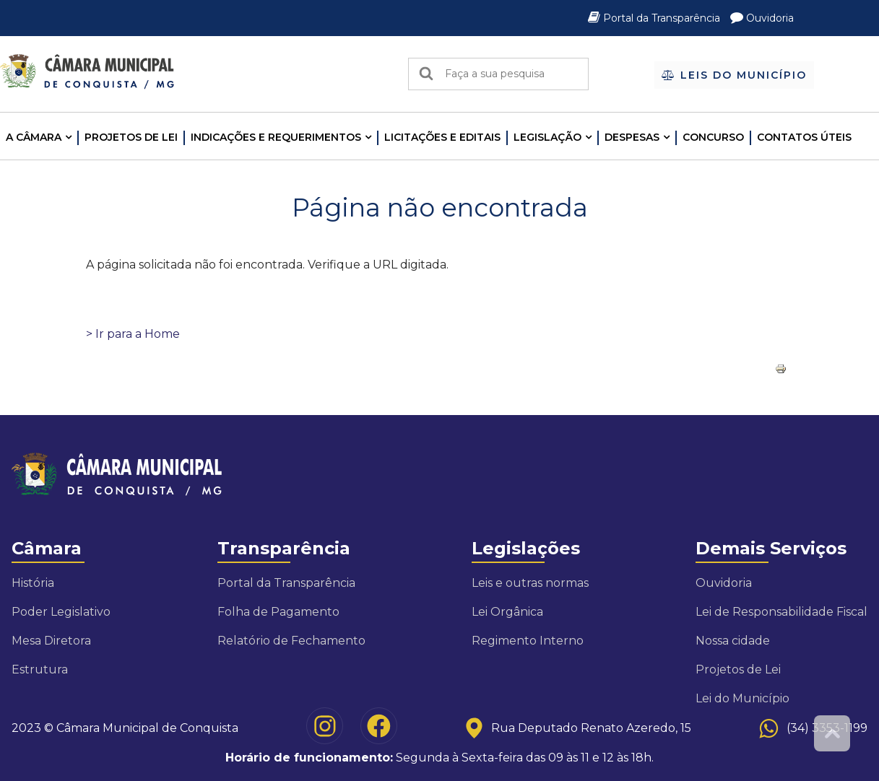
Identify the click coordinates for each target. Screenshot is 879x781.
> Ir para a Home (133, 334)
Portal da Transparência (655, 18)
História (33, 583)
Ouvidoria (762, 18)
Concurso (713, 137)
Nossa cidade (733, 640)
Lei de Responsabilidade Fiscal (781, 612)
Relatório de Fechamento (291, 640)
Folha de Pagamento (278, 612)
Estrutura (40, 669)
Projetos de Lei (131, 137)
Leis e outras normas (530, 583)
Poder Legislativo (61, 612)
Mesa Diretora (51, 640)
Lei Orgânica (507, 612)
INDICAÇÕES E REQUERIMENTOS (276, 137)
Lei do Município (742, 698)
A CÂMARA (33, 137)
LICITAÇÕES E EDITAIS (442, 137)
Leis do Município (734, 75)
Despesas (632, 137)
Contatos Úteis (804, 137)
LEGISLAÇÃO (547, 137)
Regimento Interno (528, 640)
